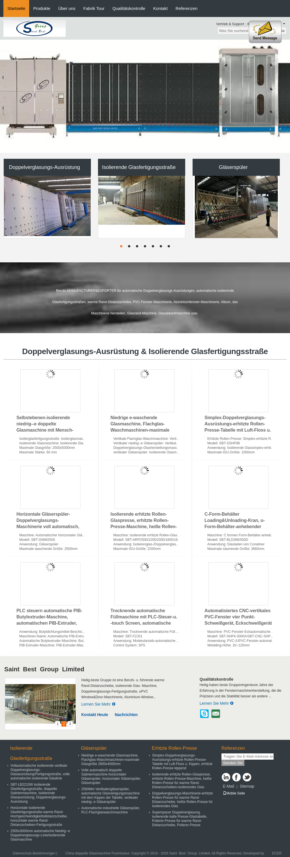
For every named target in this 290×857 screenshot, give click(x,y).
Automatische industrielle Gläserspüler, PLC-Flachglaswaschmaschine (110, 810)
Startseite (16, 8)
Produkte (41, 8)
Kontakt (160, 8)
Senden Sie (233, 763)
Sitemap (247, 786)
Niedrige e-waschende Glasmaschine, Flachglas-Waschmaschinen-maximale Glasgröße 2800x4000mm (110, 759)
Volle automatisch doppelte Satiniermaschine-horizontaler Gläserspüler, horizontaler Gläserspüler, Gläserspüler (111, 776)
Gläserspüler (233, 167)
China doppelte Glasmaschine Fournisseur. (98, 853)
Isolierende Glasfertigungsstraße (139, 167)
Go (282, 31)
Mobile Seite (234, 793)
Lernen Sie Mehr (98, 704)
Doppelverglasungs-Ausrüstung (44, 167)
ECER (277, 853)
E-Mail (228, 786)
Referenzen (187, 8)
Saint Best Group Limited (44, 669)
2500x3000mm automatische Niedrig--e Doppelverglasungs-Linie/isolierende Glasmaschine (40, 835)
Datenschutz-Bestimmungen (34, 853)
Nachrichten (126, 714)
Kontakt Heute (94, 714)
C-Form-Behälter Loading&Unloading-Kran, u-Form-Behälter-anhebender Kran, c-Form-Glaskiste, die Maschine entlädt (234, 526)
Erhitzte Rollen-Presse (174, 748)
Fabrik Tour (94, 8)
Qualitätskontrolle (128, 8)
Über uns (66, 8)
